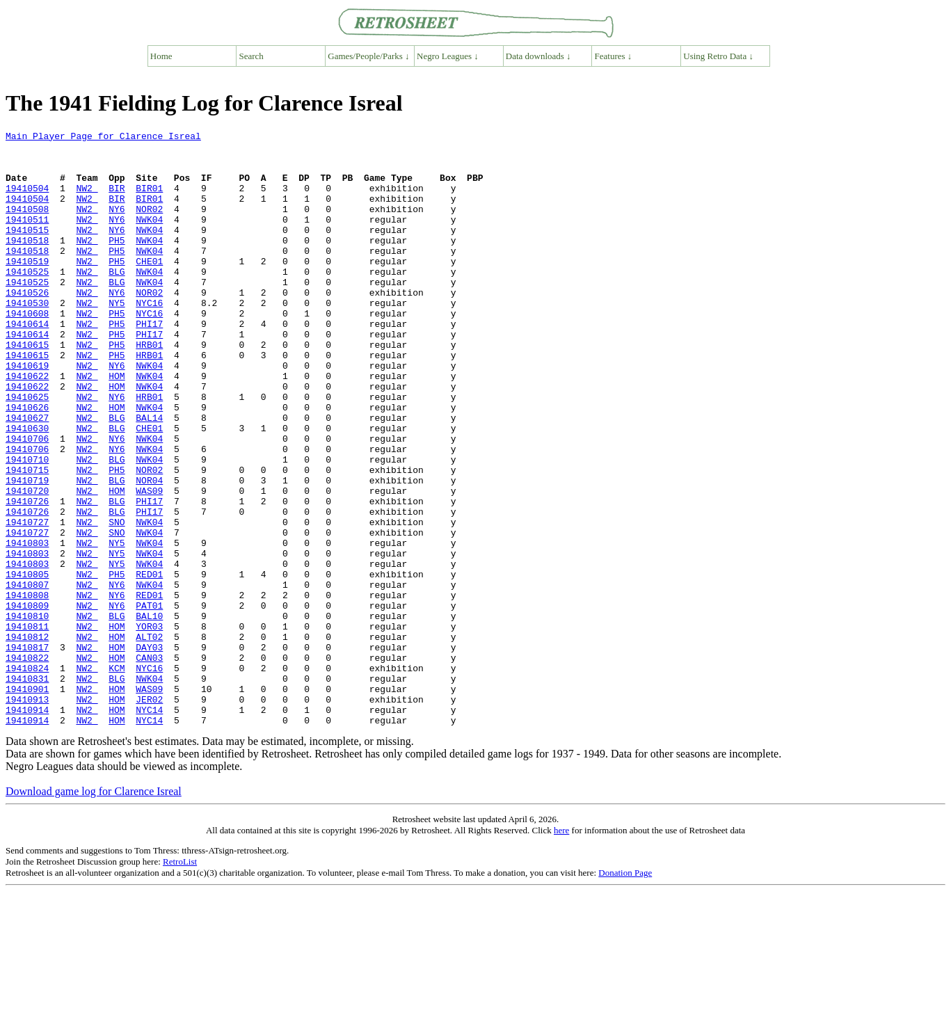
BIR (117, 200)
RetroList (180, 980)
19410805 (27, 663)
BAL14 (149, 476)
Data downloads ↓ (538, 56)
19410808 (27, 688)
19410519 (27, 288)
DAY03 (149, 751)
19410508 (27, 225)
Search (251, 56)
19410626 (27, 463)
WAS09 (149, 563)
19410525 (27, 300)
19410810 (27, 713)
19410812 (27, 738)
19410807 (27, 676)
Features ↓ (613, 56)
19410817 (27, 751)
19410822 (27, 764)
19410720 (27, 563)
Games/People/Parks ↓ (368, 56)
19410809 (27, 701)
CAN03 (149, 764)
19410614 (27, 363)
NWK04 (149, 238)
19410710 (27, 526)
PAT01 (149, 701)
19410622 (27, 425)
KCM (117, 776)
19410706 (27, 501)
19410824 (27, 776)
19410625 (27, 450)
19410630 (27, 488)
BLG (117, 300)
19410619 (27, 413)
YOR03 (149, 726)
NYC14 (149, 826)
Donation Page (625, 991)
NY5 (117, 338)
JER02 (149, 814)
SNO (117, 601)
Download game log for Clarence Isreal (94, 910)
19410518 (27, 263)
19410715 (27, 538)
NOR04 (149, 551)
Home (161, 56)
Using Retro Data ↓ (718, 56)
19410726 (27, 576)
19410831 (27, 789)
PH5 (117, 263)
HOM (117, 425)
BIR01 (149, 200)
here (561, 949)
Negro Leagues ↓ (448, 56)
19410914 (27, 826)
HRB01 (149, 388)
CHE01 (149, 288)
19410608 (27, 350)
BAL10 (149, 713)
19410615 (27, 388)
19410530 (27, 338)
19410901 (27, 801)
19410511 (27, 238)
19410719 (27, 551)
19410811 (27, 726)
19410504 (27, 200)
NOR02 (149, 225)
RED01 (149, 663)
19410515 (27, 250)
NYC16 (149, 338)
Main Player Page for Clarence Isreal (103, 137)
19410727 (27, 601)
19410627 (27, 476)
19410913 (27, 814)
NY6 (117, 225)
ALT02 (149, 738)
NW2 (86, 200)
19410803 (27, 626)
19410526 (27, 325)
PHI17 (149, 363)
